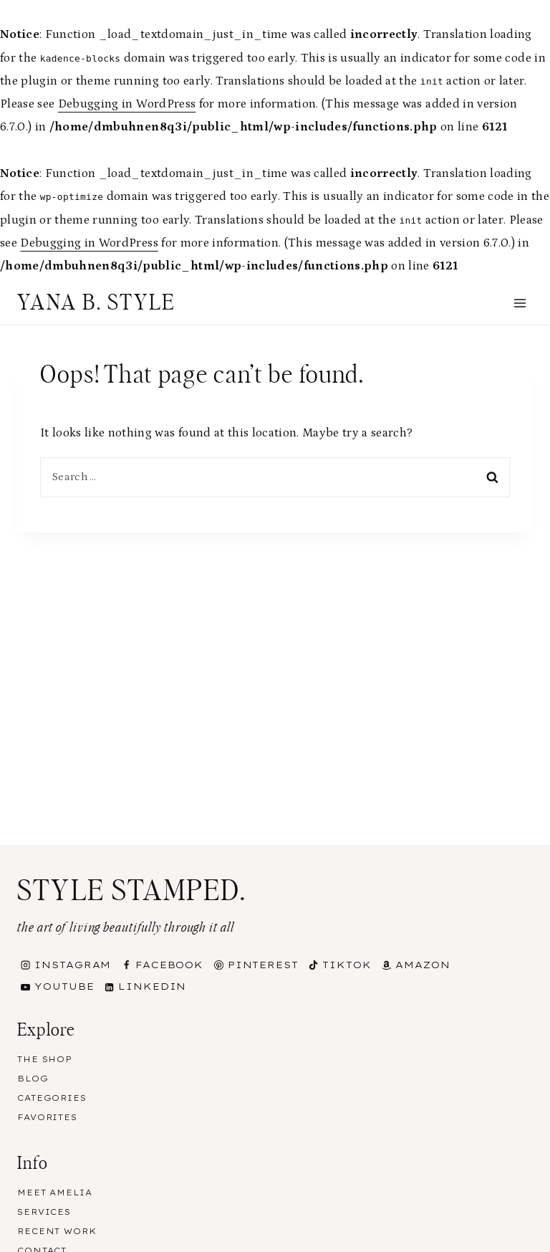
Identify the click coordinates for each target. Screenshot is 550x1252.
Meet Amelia (54, 1193)
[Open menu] (519, 303)
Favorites (47, 1117)
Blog (33, 1079)
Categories (52, 1098)
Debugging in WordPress (127, 104)
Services (44, 1212)
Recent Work (57, 1231)
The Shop (44, 1059)
